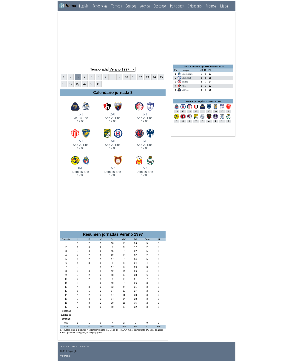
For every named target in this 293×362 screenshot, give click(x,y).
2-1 (81, 144)
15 (161, 77)
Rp (77, 84)
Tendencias (99, 6)
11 (133, 77)
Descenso (160, 6)
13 (147, 77)
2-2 (145, 171)
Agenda (145, 6)
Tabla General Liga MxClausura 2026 (203, 66)
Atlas (184, 86)
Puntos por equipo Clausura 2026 (203, 101)
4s (84, 84)
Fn (98, 84)
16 (63, 84)
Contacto (65, 346)
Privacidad (84, 346)
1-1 (81, 117)
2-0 (113, 117)
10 (126, 77)
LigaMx (83, 6)
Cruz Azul (186, 78)
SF (91, 84)
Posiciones (177, 6)
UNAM (185, 89)
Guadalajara (187, 74)
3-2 (113, 171)
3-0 (113, 144)
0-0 (81, 171)
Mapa (224, 6)
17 (70, 84)
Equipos (131, 6)
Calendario (195, 6)
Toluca (185, 81)
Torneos (116, 6)
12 (140, 77)
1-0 (145, 144)
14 (154, 77)
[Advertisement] (113, 38)
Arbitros (211, 6)
